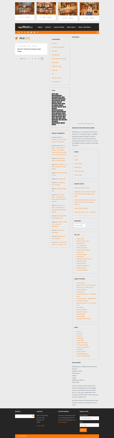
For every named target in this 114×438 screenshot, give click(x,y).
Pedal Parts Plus (81, 263)
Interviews (54, 51)
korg (64, 118)
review (60, 115)
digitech (60, 102)
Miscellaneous (56, 55)
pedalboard (59, 116)
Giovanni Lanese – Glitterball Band (86, 298)
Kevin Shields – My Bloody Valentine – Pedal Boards (59, 167)
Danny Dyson (80, 292)
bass (64, 113)
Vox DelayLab (61, 179)
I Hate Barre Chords (82, 301)
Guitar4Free (80, 338)
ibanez (54, 111)
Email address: (84, 415)
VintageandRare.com (83, 354)
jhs (60, 119)
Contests (54, 43)
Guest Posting (59, 27)
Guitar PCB (80, 252)
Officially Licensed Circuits (84, 259)
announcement (56, 123)
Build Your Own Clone (83, 241)
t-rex (54, 116)
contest (54, 102)
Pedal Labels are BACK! (81, 208)
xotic (61, 118)
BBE (65, 115)
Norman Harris (81, 316)
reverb (63, 123)
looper (54, 124)
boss (54, 94)
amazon (58, 100)
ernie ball (59, 113)
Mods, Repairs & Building (59, 58)
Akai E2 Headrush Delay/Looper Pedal (29, 50)
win (57, 118)
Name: (81, 422)
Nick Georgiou (81, 314)
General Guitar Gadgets (83, 250)
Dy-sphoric (80, 333)
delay (60, 103)
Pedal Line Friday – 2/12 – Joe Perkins (85, 212)
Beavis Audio (80, 238)
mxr (64, 97)
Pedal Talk (55, 70)
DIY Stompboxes (81, 245)
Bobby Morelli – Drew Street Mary (86, 285)
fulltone (60, 106)
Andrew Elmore (81, 283)
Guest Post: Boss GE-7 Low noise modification (59, 224)
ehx (57, 94)
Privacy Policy (78, 175)
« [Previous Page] (29, 58)
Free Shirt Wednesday (58, 47)
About (40, 27)
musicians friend (61, 111)
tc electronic (62, 98)
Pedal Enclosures (82, 261)
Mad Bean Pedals (82, 254)
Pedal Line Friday (84, 27)
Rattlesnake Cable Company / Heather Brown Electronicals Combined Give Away (85, 194)
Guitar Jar (79, 336)
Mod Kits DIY (80, 256)
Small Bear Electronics (83, 265)
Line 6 (56, 105)
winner (61, 105)
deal (65, 106)
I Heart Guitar (80, 340)
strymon (55, 108)
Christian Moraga (81, 289)
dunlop (63, 100)
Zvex (54, 118)
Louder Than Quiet (82, 342)
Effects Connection (82, 247)
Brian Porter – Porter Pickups (85, 287)
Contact (48, 27)
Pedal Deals (71, 27)
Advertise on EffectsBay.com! (85, 123)
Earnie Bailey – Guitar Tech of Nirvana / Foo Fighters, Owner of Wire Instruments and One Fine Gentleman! (59, 150)
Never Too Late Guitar (83, 347)
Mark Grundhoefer (82, 309)
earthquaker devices (58, 110)
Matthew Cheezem (82, 312)
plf (53, 105)
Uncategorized (56, 81)
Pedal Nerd (80, 349)
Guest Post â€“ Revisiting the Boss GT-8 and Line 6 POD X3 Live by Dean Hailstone (85, 202)
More (28, 18)
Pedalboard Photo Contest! (81, 188)
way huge (55, 115)
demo (54, 113)
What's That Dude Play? (83, 356)
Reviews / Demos (57, 78)
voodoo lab (55, 119)
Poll (53, 74)
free (65, 116)
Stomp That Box (81, 268)
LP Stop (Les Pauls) (82, 345)
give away (55, 98)
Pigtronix (65, 119)
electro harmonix (57, 97)
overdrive (55, 103)
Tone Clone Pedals (82, 270)
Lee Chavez (80, 307)
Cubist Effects (81, 243)
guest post (55, 121)
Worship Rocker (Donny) (84, 318)
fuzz (64, 103)
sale (54, 100)
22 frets (79, 331)
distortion (55, 106)
